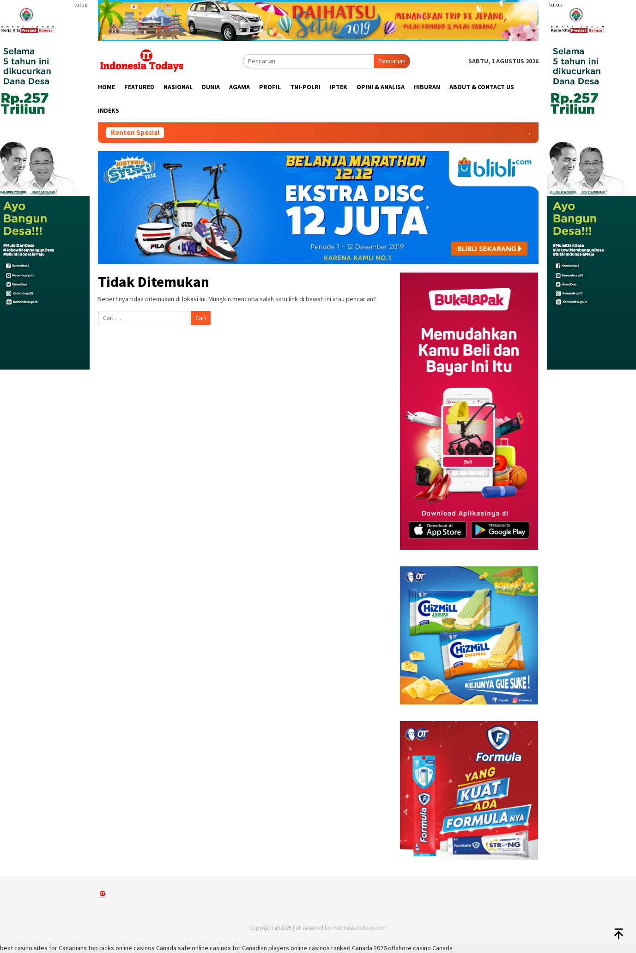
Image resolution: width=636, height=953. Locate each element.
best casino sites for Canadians (43, 948)
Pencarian (392, 61)
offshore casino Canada (420, 948)
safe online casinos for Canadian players (233, 948)
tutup (80, 4)
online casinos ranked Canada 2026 (339, 948)
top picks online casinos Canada (132, 948)
